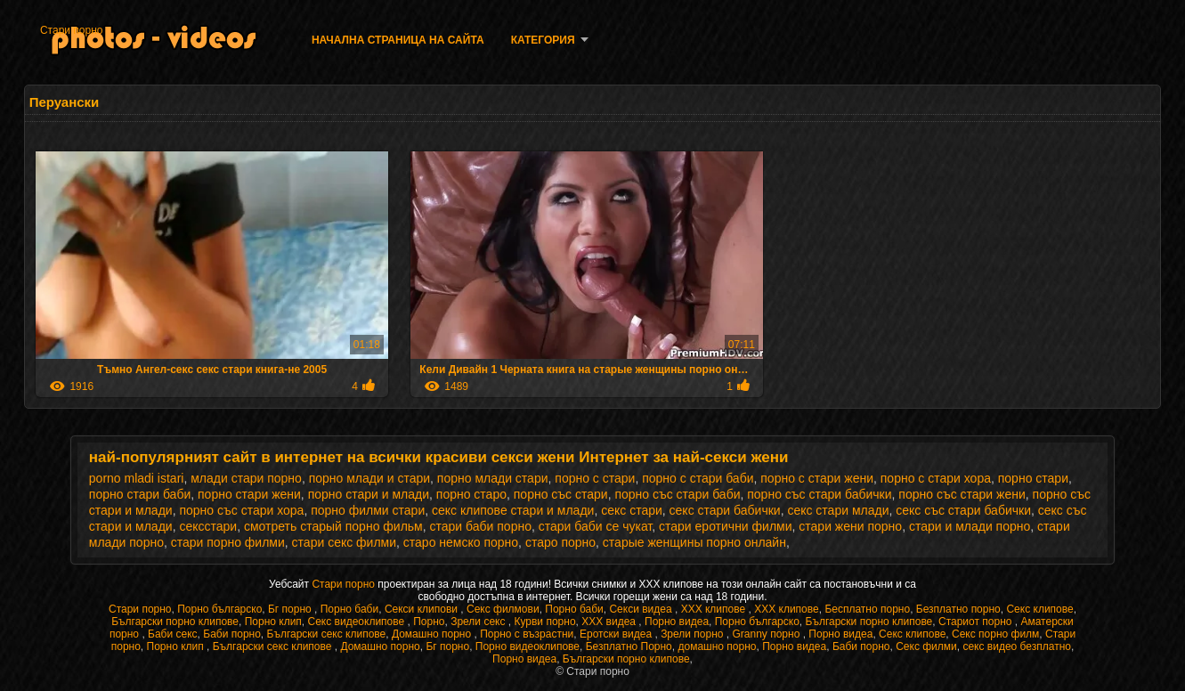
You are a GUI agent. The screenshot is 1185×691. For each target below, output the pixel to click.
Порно (428, 621)
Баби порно (232, 634)
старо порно (560, 542)
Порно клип (273, 621)
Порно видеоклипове (527, 646)
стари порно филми (228, 542)
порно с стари (595, 478)
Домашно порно (433, 634)
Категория (543, 40)
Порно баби (349, 609)
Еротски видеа (617, 634)
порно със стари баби (677, 494)
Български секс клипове (326, 634)
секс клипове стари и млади (513, 510)
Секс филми (926, 646)
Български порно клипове (175, 621)
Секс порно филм (995, 634)
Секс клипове (1039, 609)
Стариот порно (976, 621)
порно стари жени (249, 494)
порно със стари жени (961, 494)
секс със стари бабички (963, 510)
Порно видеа (677, 621)
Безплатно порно (958, 609)
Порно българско (219, 609)
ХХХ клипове (715, 609)
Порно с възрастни (526, 634)
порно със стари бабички (819, 494)
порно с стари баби (697, 478)
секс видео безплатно (1016, 646)
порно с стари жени (816, 478)
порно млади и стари (369, 478)
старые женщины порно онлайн (694, 542)
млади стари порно (246, 478)
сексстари (208, 526)
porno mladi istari (136, 478)
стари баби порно (481, 526)
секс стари (631, 510)
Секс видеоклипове (358, 621)
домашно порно (717, 646)
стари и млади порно (969, 526)
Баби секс (173, 634)
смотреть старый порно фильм (333, 526)
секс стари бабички (725, 510)
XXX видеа (609, 621)
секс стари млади (838, 510)
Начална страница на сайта (398, 40)
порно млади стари (492, 478)
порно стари (1033, 478)
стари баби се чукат (596, 526)
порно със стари (561, 494)
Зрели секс (479, 621)
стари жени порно (850, 526)
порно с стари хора (936, 478)
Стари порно (71, 30)
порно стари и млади (368, 494)
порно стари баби (140, 494)
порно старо (471, 494)
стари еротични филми (725, 526)
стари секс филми (344, 542)
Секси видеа (642, 609)
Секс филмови (503, 609)
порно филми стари (368, 510)
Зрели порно (693, 634)
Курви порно (544, 621)
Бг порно (291, 609)
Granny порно (768, 634)
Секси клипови (422, 609)
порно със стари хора (241, 510)
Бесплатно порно (867, 609)
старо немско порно (460, 542)
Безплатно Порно (629, 646)
